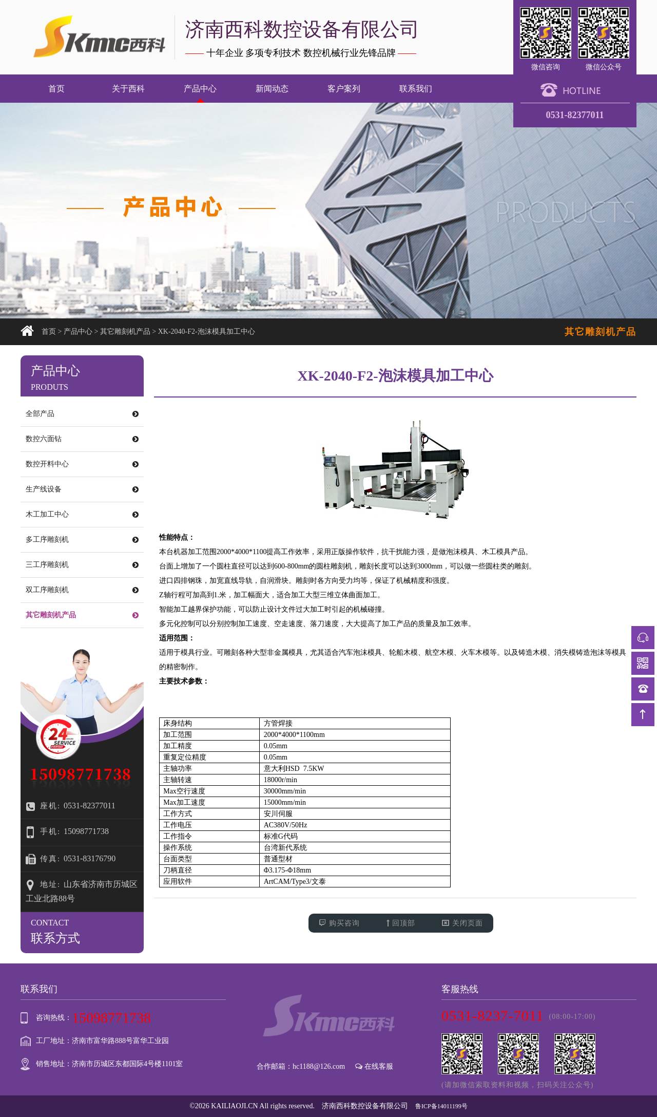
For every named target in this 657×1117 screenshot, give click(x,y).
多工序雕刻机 (82, 539)
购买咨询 (339, 923)
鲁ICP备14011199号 (441, 1106)
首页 (56, 88)
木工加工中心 (82, 514)
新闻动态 (272, 88)
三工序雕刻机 (82, 565)
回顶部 (401, 923)
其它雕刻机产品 (125, 331)
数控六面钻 (82, 439)
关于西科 (128, 88)
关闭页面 (462, 923)
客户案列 (343, 88)
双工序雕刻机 (82, 590)
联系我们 (415, 88)
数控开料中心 (82, 464)
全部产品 (82, 414)
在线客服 (374, 1066)
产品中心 (200, 88)
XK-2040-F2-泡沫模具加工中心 (206, 331)
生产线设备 (82, 489)
